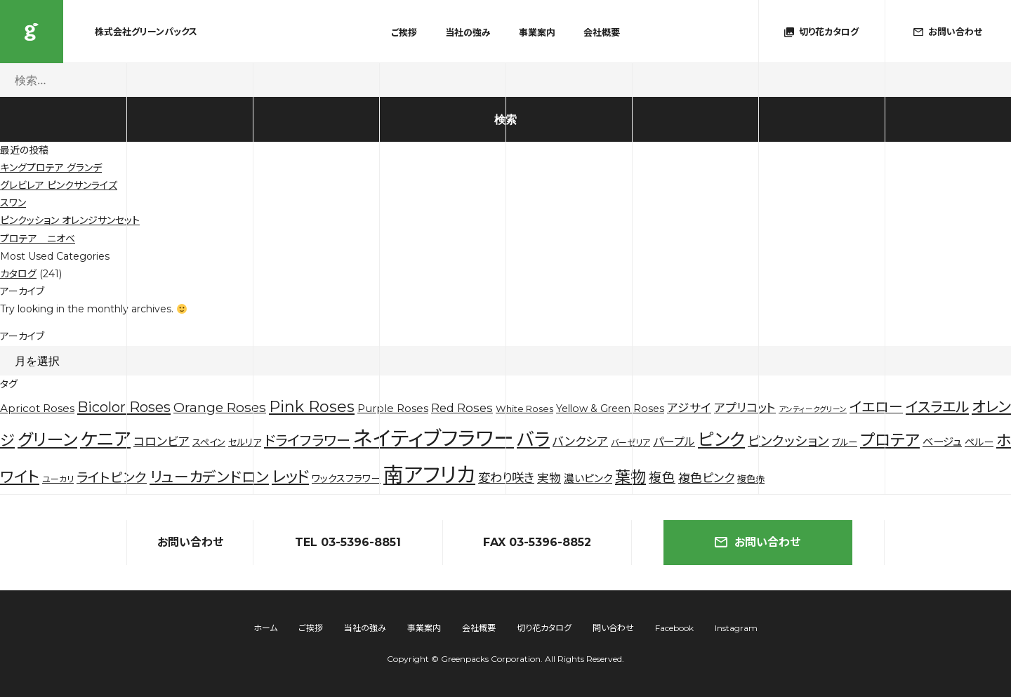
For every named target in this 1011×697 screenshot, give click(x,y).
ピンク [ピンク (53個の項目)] (721, 439)
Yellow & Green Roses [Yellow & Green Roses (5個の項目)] (610, 408)
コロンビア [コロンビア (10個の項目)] (161, 441)
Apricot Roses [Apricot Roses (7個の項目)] (37, 408)
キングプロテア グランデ (51, 167)
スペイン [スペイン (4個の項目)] (208, 442)
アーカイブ (22, 336)
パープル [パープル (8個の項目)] (674, 442)
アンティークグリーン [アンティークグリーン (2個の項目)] (813, 409)
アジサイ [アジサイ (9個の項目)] (689, 408)
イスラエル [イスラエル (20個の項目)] (937, 407)
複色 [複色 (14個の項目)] (662, 478)
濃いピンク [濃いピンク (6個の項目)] (588, 478)
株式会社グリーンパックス (31, 31)
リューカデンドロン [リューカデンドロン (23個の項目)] (209, 477)
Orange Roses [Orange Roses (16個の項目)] (219, 407)
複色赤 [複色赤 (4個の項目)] (751, 478)
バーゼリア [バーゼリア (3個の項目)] (630, 442)
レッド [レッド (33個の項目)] (290, 476)
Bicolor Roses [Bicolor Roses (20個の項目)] (124, 407)
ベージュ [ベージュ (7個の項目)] (942, 442)
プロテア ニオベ (37, 238)
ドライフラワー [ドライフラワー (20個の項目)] (307, 440)
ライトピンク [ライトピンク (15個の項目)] (112, 478)
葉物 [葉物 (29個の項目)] (630, 476)
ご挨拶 (404, 32)
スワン (13, 203)
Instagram (736, 628)
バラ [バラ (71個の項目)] (533, 439)
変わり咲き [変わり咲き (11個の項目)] (506, 477)
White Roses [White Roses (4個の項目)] (524, 408)
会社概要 (601, 32)
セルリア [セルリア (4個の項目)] (244, 442)
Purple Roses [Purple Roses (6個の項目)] (392, 408)
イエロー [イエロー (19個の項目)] (876, 407)
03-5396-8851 (361, 542)
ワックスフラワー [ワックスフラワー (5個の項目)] (346, 478)
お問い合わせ (757, 542)
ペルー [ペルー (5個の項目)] (979, 442)
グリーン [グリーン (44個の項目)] (47, 440)
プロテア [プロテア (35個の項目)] (890, 440)
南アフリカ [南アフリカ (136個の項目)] (429, 475)
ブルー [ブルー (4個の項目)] (844, 442)
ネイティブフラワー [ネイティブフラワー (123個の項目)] (433, 438)
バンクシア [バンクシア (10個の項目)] (580, 441)
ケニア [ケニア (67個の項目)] (105, 439)
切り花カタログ (544, 628)
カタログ (18, 273)
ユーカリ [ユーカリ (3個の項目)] (58, 479)
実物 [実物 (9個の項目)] (549, 478)
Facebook (674, 628)
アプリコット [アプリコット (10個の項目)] (745, 408)
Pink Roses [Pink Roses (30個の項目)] (312, 406)
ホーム (265, 628)
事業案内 (537, 32)
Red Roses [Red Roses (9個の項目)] (462, 408)
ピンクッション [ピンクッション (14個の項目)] (788, 441)
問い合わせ (613, 628)
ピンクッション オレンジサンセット (70, 220)
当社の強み (468, 32)
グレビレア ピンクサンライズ (58, 185)
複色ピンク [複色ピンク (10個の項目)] (706, 478)
